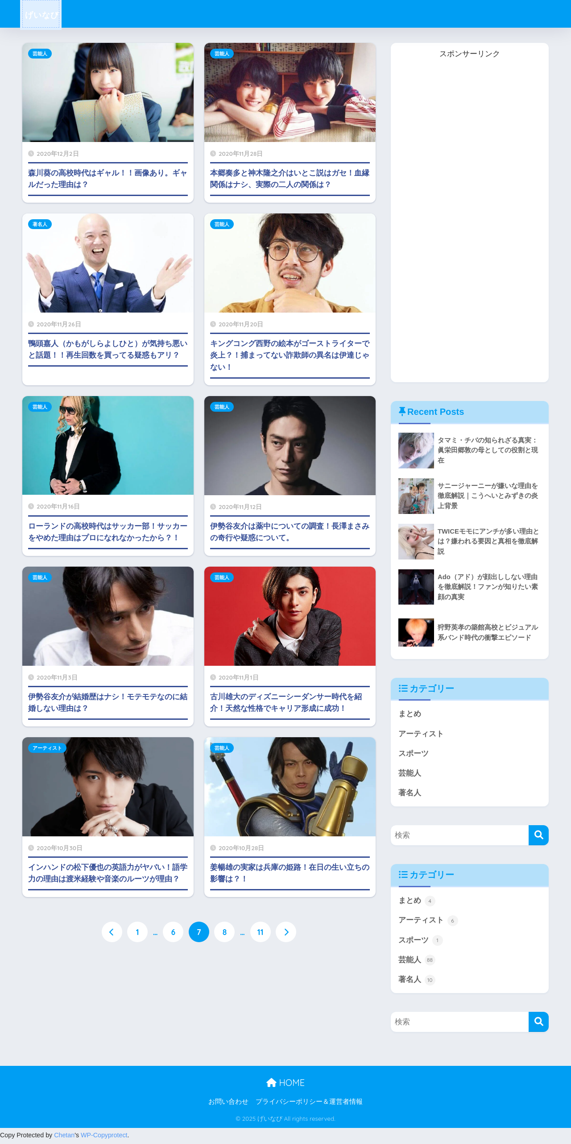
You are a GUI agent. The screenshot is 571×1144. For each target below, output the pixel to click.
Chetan (64, 1137)
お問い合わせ (228, 1103)
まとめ (409, 714)
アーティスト (47, 748)
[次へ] (286, 932)
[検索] (539, 837)
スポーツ (413, 754)
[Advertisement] (462, 226)
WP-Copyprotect (104, 1137)
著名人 (40, 224)
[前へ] (111, 932)
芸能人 (40, 53)
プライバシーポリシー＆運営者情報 (309, 1103)
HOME (285, 1084)
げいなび (47, 14)
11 (260, 932)
